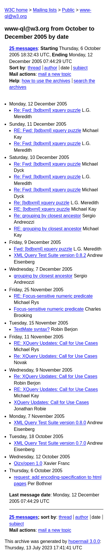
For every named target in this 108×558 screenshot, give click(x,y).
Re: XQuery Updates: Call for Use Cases (55, 356)
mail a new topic (54, 74)
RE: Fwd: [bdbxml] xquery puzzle (47, 130)
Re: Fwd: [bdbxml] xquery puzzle (47, 110)
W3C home (16, 10)
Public (68, 10)
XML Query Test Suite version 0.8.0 (50, 422)
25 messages (23, 48)
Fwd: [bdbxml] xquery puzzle (43, 248)
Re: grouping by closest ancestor (47, 215)
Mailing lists (45, 10)
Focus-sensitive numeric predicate (49, 309)
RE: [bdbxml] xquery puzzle (42, 209)
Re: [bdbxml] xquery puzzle (41, 202)
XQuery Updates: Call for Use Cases (51, 402)
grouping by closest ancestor (43, 275)
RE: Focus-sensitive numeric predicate (53, 296)
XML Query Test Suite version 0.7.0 (50, 443)
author (50, 67)
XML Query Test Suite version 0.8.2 (50, 255)
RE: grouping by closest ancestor (48, 228)
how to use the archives (46, 80)
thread (34, 67)
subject (80, 67)
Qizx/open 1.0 (28, 463)
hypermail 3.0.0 (84, 541)
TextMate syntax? (32, 329)
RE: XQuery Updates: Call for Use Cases (56, 343)
